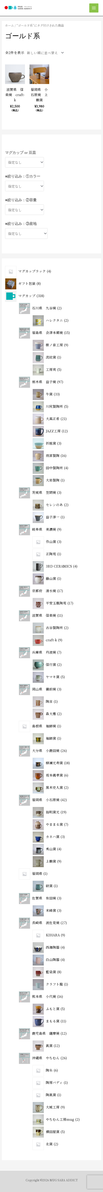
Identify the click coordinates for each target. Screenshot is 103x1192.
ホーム (9, 25)
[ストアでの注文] (44, 53)
